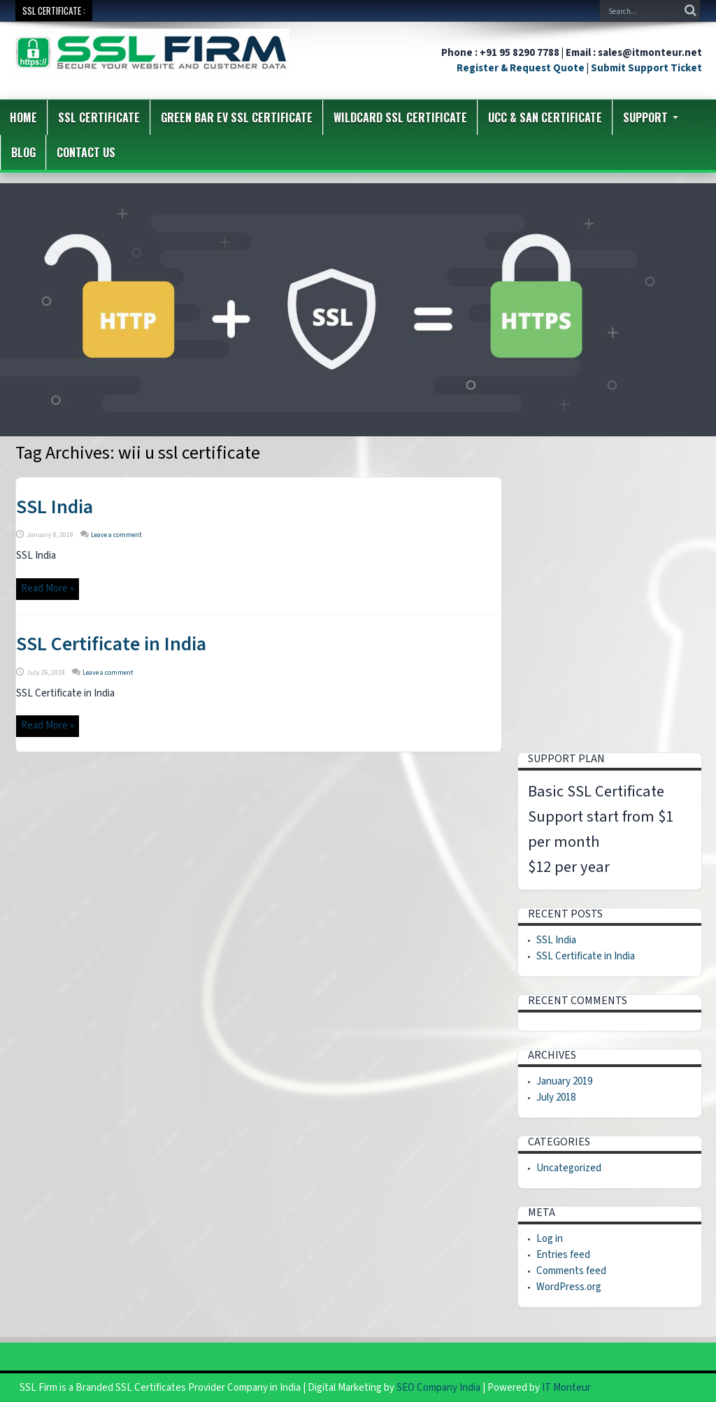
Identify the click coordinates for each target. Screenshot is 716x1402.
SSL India (54, 507)
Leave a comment (116, 535)
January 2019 (564, 1081)
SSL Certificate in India (111, 644)
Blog (23, 152)
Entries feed (563, 1254)
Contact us (86, 152)
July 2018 (555, 1097)
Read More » (47, 588)
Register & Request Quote (521, 68)
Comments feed (571, 1271)
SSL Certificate (99, 117)
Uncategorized (568, 1168)
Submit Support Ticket (646, 68)
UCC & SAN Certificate (545, 117)
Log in (549, 1238)
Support (650, 117)
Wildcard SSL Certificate (400, 117)
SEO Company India (438, 1387)
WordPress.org (568, 1287)
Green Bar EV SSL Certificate (237, 117)
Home (23, 117)
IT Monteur (566, 1387)
